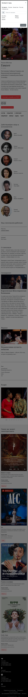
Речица (17, 17)
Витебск (4, 16)
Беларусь (4, 7)
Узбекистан (5, 9)
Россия (21, 7)
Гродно (3, 19)
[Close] (25, 3)
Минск (16, 16)
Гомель (3, 17)
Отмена (23, 25)
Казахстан (15, 7)
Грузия (10, 7)
